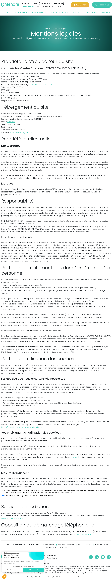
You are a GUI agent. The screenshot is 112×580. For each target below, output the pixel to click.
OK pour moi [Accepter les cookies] (33, 570)
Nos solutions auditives (59, 12)
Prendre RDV (80, 5)
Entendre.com (51, 547)
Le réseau (63, 547)
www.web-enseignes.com (21, 132)
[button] (4, 576)
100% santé (105, 12)
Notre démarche (39, 12)
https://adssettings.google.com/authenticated (22, 427)
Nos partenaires (19, 544)
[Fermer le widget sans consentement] (10, 553)
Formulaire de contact (42, 84)
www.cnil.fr (75, 457)
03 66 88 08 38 (102, 5)
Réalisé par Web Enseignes (36, 577)
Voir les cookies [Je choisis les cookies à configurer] (12, 570)
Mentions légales (102, 544)
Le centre (6, 12)
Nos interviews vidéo (66, 544)
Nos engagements (21, 12)
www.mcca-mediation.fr (12, 518)
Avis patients (92, 12)
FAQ (79, 544)
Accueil (6, 544)
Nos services (78, 12)
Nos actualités (49, 544)
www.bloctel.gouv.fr (84, 534)
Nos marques (34, 544)
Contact (11, 121)
